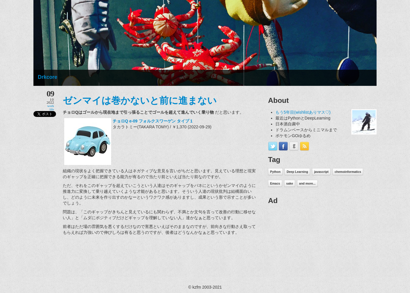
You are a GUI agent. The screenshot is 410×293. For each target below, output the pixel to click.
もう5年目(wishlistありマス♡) (303, 112)
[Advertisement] (312, 246)
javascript (321, 171)
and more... (307, 183)
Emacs (275, 183)
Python (275, 171)
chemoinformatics (348, 171)
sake (289, 183)
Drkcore (47, 77)
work (50, 106)
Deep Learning (297, 171)
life (52, 109)
